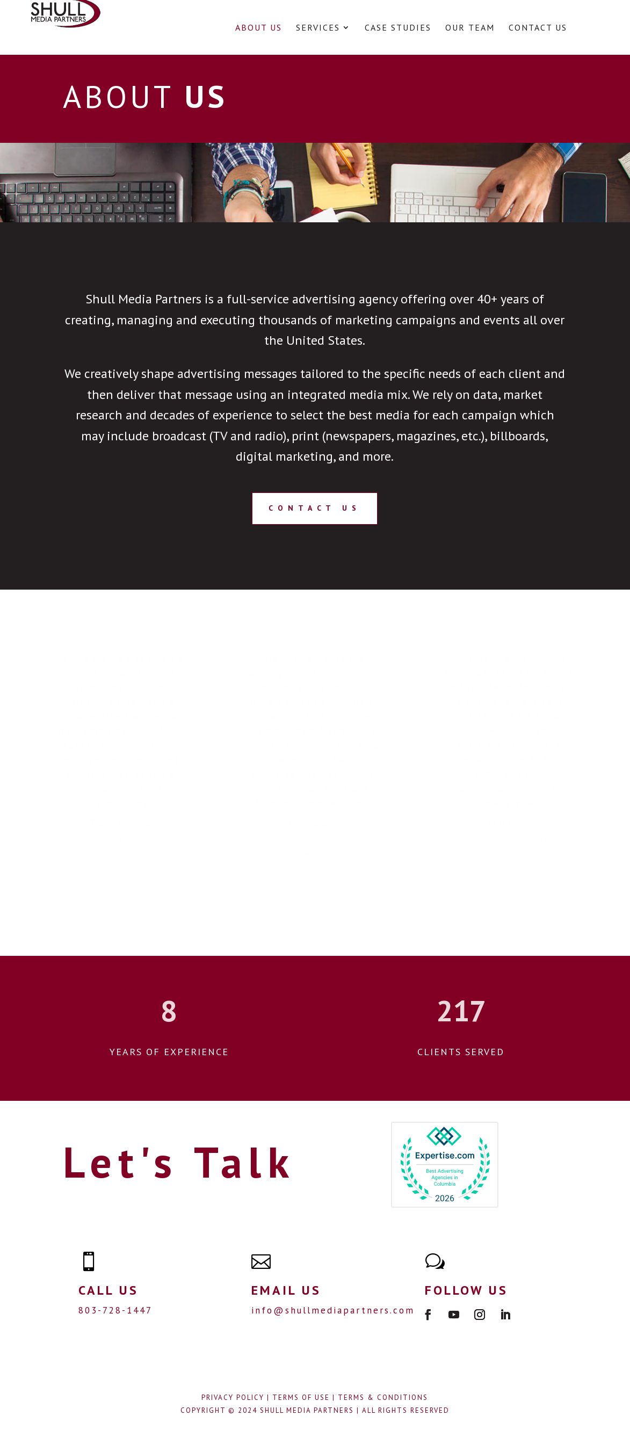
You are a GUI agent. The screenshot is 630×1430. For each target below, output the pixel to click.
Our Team (470, 28)
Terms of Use (301, 1397)
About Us (258, 28)
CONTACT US (315, 508)
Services (318, 28)
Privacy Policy (232, 1397)
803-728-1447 (115, 1310)
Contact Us (538, 28)
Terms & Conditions (383, 1397)
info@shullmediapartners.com (333, 1310)
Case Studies (398, 28)
